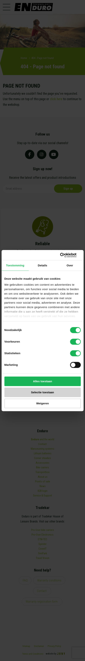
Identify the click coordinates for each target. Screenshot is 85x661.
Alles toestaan (42, 381)
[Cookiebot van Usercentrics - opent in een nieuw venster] (64, 255)
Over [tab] (70, 265)
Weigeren (42, 403)
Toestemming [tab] (15, 265)
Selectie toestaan (42, 392)
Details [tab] (42, 265)
